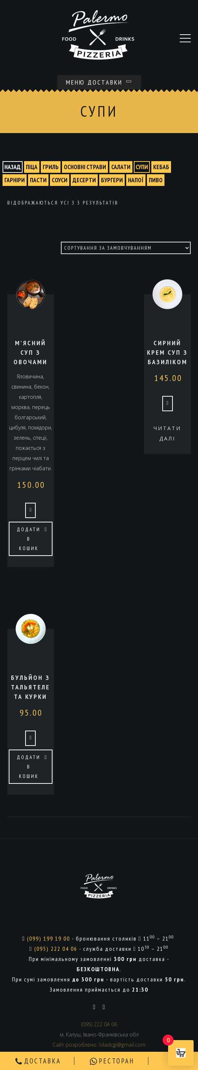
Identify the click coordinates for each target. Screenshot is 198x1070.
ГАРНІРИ (14, 180)
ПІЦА (32, 167)
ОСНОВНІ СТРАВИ (85, 167)
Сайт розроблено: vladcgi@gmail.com (99, 1044)
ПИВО (156, 180)
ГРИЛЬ (51, 167)
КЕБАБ (161, 167)
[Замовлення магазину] (126, 248)
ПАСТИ (38, 180)
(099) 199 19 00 (48, 938)
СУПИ (142, 167)
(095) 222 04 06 (55, 948)
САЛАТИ (121, 167)
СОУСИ (59, 180)
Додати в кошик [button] (28, 539)
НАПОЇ (136, 180)
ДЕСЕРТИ (84, 180)
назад (12, 167)
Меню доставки (99, 82)
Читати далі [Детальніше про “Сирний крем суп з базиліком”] (167, 433)
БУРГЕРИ (112, 180)
